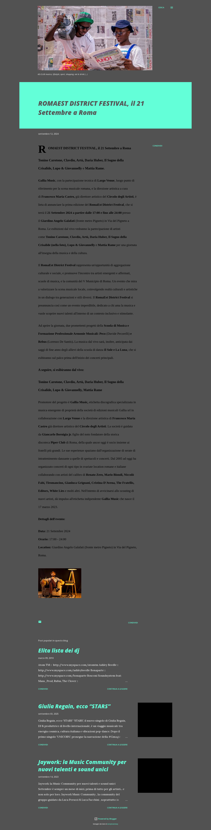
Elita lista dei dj (58, 650)
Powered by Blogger (105, 819)
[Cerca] (161, 7)
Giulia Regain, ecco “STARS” (74, 706)
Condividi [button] (157, 145)
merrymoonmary (112, 824)
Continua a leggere (117, 689)
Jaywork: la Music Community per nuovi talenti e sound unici (82, 765)
